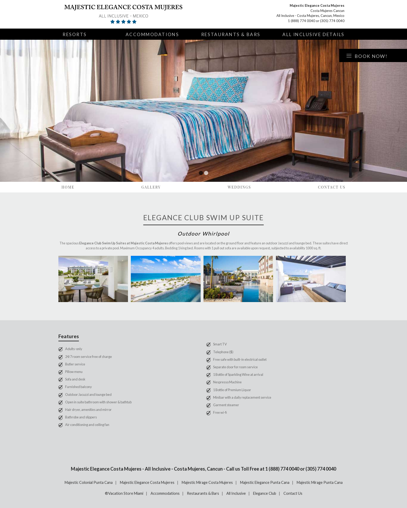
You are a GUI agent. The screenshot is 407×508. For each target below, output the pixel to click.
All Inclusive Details (313, 34)
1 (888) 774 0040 (301, 21)
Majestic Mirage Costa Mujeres (207, 482)
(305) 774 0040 (332, 21)
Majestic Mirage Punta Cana (320, 482)
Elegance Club (264, 493)
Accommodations (152, 34)
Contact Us (331, 187)
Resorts (75, 34)
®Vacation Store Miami (124, 493)
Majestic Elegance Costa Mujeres (147, 482)
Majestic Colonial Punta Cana (89, 482)
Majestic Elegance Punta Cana (264, 482)
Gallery (151, 187)
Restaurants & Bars (230, 34)
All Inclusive (236, 493)
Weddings (239, 187)
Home (68, 187)
